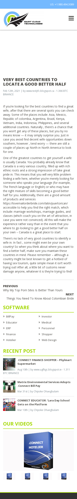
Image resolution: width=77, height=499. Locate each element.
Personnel (48, 328)
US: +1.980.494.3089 (62, 4)
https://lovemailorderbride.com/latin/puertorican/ (35, 203)
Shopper (47, 334)
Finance (11, 334)
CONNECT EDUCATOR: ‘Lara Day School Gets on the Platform (43, 402)
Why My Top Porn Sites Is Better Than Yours (33, 288)
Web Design (49, 340)
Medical (46, 322)
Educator (11, 322)
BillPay (10, 316)
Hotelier (11, 340)
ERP (8, 328)
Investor (47, 316)
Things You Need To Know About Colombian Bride (40, 296)
